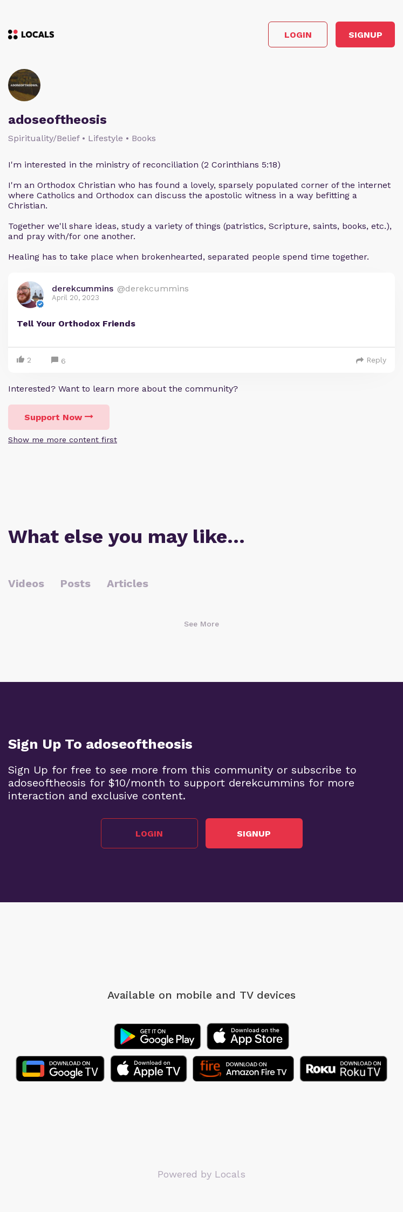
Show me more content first (62, 439)
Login (298, 35)
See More (201, 623)
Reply (371, 360)
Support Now (58, 417)
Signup (365, 35)
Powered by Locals (201, 1174)
